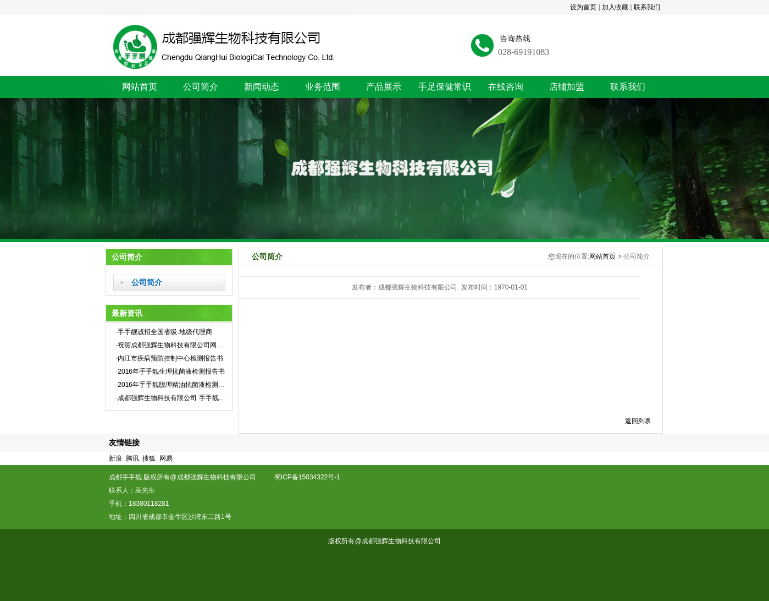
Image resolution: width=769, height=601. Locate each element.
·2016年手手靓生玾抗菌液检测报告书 (170, 371)
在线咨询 (505, 86)
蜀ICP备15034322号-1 (312, 477)
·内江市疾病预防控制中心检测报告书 (169, 358)
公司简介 (200, 86)
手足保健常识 (444, 86)
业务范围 (322, 86)
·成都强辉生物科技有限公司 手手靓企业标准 (180, 398)
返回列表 (638, 421)
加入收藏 (615, 7)
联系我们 (647, 7)
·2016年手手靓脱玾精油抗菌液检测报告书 (177, 385)
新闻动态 (261, 86)
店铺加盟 (566, 86)
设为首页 (583, 7)
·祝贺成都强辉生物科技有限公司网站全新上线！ (186, 345)
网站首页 (139, 86)
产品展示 (383, 86)
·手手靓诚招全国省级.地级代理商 (164, 332)
